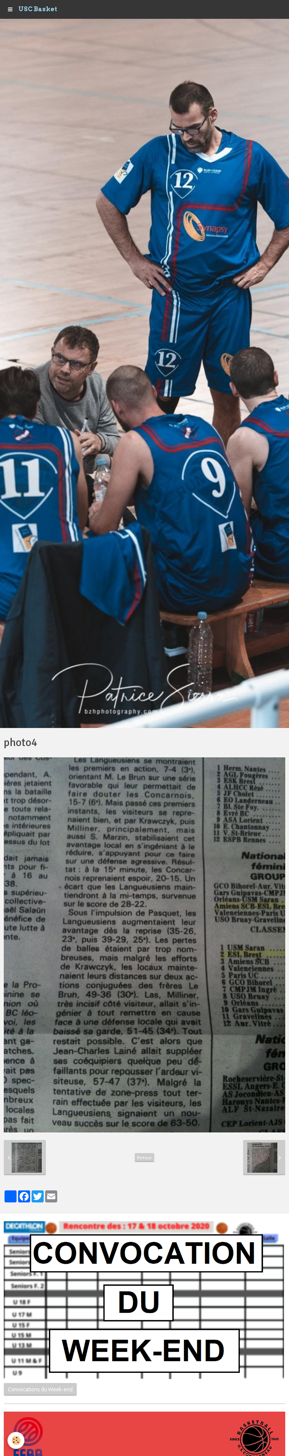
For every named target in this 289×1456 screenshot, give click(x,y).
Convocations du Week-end (40, 1389)
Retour (144, 1157)
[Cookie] (16, 1440)
